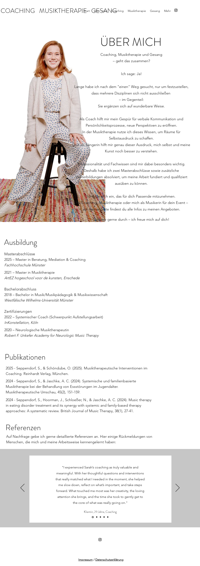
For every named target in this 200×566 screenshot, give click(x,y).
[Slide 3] (107, 517)
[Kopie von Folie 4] (96, 517)
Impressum (85, 559)
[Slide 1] (93, 517)
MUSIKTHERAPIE (63, 10)
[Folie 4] (104, 517)
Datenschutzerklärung (109, 559)
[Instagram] (176, 10)
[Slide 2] (100, 517)
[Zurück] (22, 488)
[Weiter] (178, 488)
